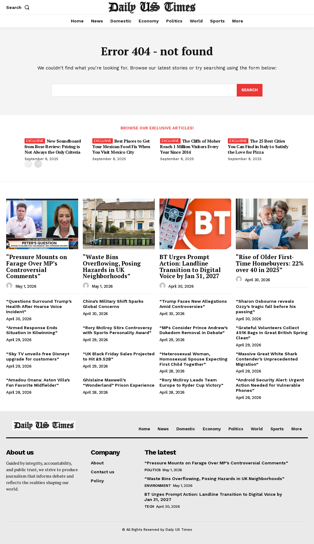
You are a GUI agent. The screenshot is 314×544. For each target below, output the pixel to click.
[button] (19, 7)
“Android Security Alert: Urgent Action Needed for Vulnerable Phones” (270, 385)
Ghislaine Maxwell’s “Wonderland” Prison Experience (119, 382)
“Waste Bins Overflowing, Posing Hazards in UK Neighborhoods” (112, 266)
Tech (149, 506)
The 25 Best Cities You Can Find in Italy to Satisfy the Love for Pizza (258, 146)
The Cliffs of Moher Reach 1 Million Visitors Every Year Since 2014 (190, 146)
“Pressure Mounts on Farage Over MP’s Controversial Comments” (36, 266)
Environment (157, 485)
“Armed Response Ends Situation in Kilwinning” (31, 330)
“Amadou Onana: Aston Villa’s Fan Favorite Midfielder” (38, 382)
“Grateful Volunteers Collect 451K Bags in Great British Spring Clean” (272, 333)
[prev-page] (28, 164)
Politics (152, 470)
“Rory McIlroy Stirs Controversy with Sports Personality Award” (117, 330)
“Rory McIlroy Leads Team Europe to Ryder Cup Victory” (191, 382)
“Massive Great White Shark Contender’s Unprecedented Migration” (267, 359)
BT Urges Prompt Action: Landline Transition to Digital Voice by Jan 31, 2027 (190, 266)
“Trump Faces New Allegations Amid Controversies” (193, 304)
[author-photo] (10, 285)
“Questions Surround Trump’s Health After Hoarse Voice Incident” (39, 306)
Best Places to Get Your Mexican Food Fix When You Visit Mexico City (121, 146)
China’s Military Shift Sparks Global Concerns (113, 304)
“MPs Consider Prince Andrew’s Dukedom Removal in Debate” (193, 330)
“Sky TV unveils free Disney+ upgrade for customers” (38, 356)
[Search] (249, 90)
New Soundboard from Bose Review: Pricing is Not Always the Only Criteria (53, 146)
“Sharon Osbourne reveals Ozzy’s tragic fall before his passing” (266, 306)
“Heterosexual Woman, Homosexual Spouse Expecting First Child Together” (193, 359)
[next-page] (38, 164)
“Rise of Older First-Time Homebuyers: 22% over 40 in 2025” (270, 263)
